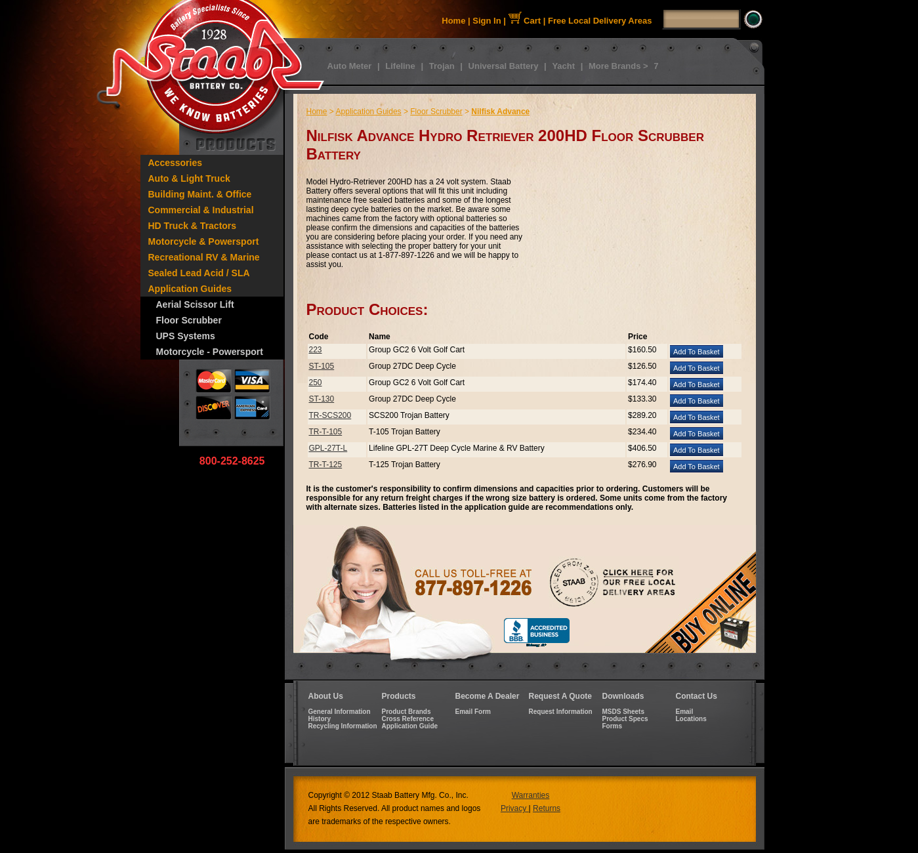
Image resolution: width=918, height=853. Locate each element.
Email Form (473, 711)
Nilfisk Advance (500, 111)
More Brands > (618, 66)
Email (685, 711)
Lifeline (400, 66)
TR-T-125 (326, 464)
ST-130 (322, 399)
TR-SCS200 (330, 415)
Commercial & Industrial (201, 210)
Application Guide (410, 726)
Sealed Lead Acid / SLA (199, 273)
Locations (691, 718)
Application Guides (190, 288)
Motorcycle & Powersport (203, 241)
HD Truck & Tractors (192, 225)
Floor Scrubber (189, 320)
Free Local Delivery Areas (600, 21)
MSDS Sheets (623, 711)
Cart (525, 21)
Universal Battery (504, 66)
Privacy (515, 808)
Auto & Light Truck (189, 178)
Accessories (175, 162)
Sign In (486, 21)
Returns (546, 808)
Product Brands (406, 711)
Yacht (563, 66)
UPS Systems (185, 336)
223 (315, 349)
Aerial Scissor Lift (195, 304)
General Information (339, 711)
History (319, 718)
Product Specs (625, 718)
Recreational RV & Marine (204, 257)
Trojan (442, 66)
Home (453, 21)
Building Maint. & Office (200, 194)
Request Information (561, 711)
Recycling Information (342, 726)
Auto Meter (349, 66)
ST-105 (322, 366)
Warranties (531, 795)
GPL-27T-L (328, 448)
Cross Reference (408, 718)
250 (315, 382)
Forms (612, 726)
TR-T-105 (326, 431)
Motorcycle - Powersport (209, 351)
